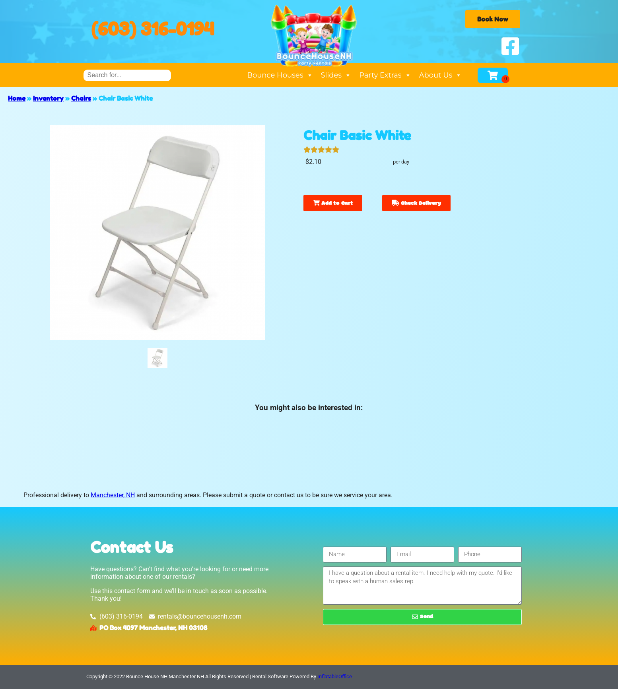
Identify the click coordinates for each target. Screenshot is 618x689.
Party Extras (385, 75)
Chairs (81, 98)
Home (16, 98)
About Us (440, 75)
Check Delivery (416, 203)
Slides (336, 75)
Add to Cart (333, 203)
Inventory (48, 98)
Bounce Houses (280, 75)
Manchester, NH (113, 495)
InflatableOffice (334, 676)
